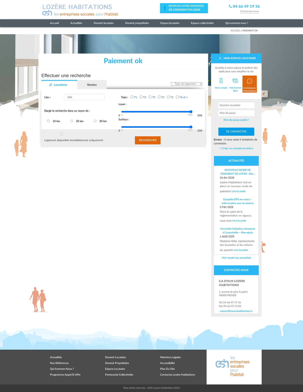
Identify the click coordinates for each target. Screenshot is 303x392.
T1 (134, 97)
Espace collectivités (202, 23)
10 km (53, 121)
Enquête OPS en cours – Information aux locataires (238, 201)
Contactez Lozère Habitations (177, 374)
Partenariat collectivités (119, 374)
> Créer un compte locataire (236, 148)
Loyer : (122, 104)
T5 (170, 97)
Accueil (54, 23)
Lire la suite (238, 191)
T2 (143, 97)
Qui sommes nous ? (236, 23)
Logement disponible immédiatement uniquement (73, 140)
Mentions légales (170, 357)
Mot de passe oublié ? (236, 119)
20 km (77, 121)
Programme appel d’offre (65, 374)
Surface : (123, 119)
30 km (100, 121)
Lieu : (47, 97)
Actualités (76, 23)
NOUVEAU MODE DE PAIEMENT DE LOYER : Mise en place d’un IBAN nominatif (237, 172)
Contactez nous (249, 11)
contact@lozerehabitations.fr (236, 311)
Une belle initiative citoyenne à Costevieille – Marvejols (237, 230)
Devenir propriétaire (137, 23)
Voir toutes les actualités (236, 257)
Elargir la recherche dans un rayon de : (67, 111)
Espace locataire (169, 23)
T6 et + (182, 97)
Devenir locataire (104, 23)
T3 (152, 97)
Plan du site (167, 369)
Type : (124, 97)
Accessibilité (167, 363)
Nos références (59, 363)
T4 (161, 97)
